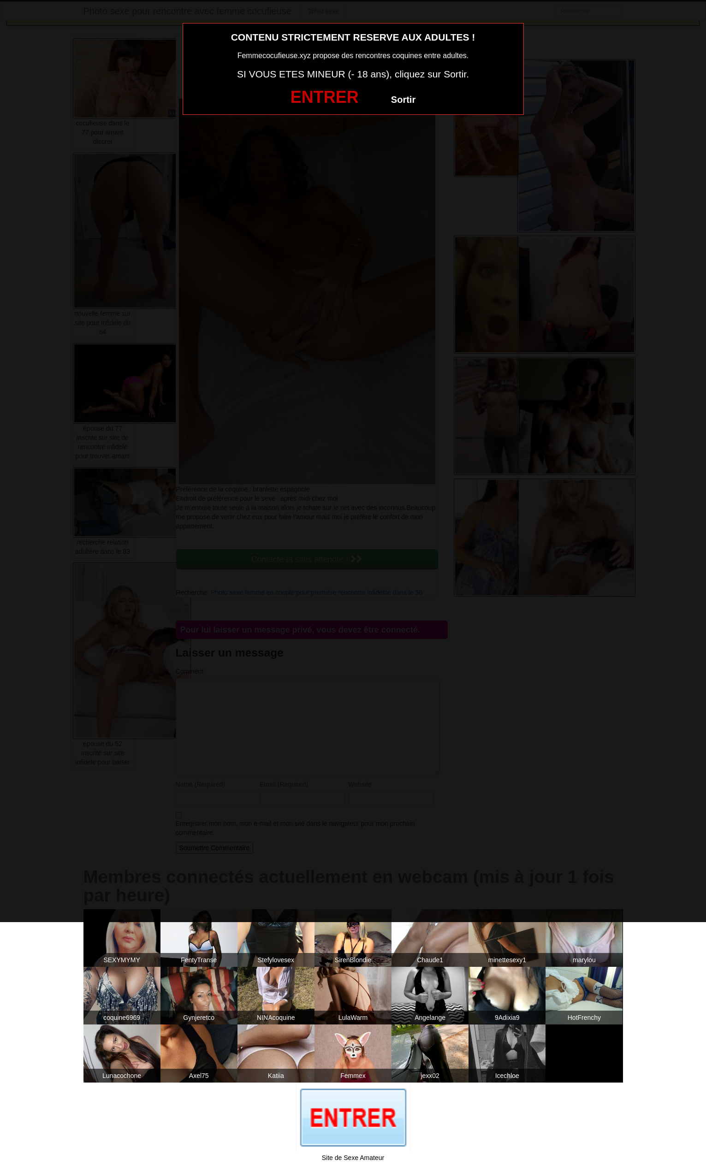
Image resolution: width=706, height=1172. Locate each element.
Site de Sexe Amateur (353, 1157)
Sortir (403, 100)
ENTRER (325, 97)
